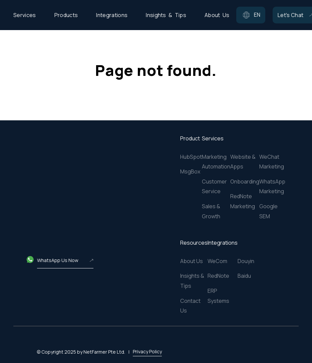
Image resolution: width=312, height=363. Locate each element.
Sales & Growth (211, 211)
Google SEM (268, 211)
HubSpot (191, 156)
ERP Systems (218, 296)
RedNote (218, 275)
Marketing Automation (216, 161)
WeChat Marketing (271, 161)
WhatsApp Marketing (272, 186)
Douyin (246, 261)
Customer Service (214, 186)
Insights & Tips (192, 280)
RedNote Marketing (242, 201)
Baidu (244, 275)
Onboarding (244, 181)
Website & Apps (243, 161)
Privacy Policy (147, 342)
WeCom (217, 261)
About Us (191, 261)
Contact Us (190, 306)
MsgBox (190, 171)
